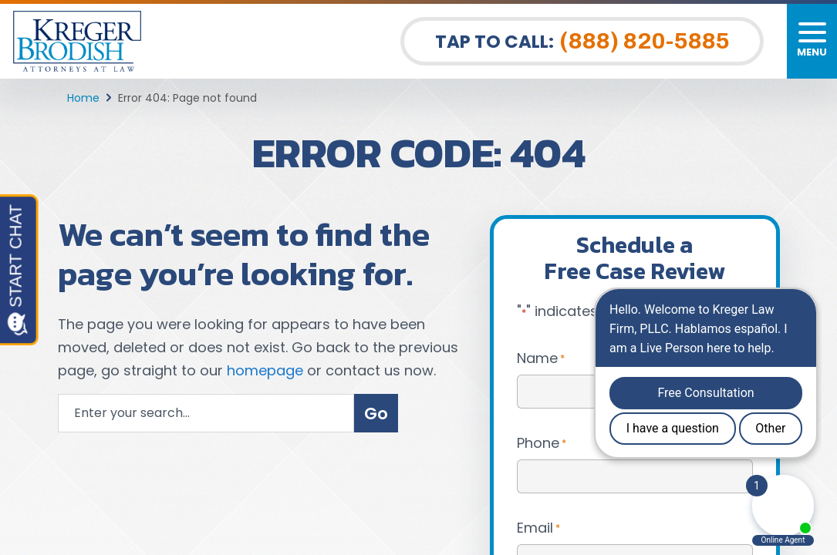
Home (83, 98)
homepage (265, 370)
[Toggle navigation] (812, 41)
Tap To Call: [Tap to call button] (582, 41)
